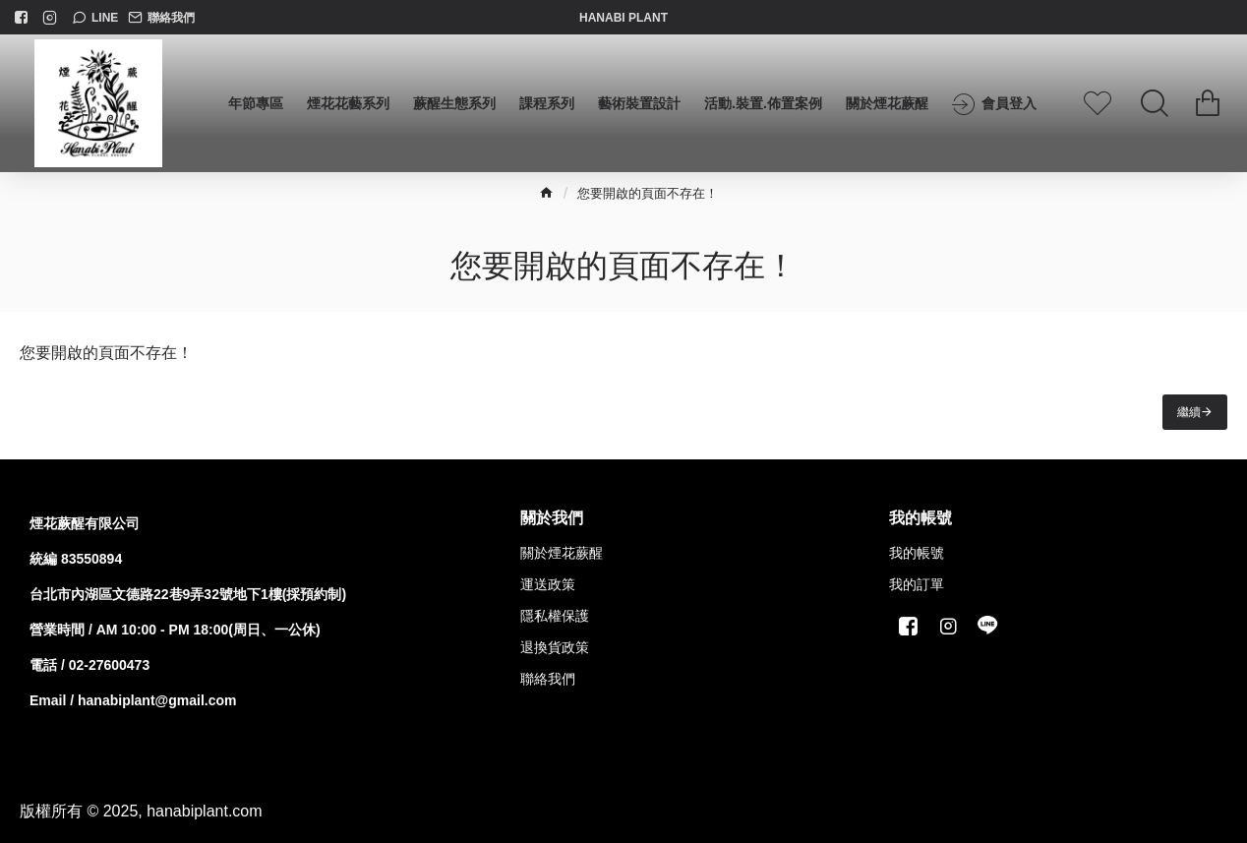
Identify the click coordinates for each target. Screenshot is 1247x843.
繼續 (1189, 412)
